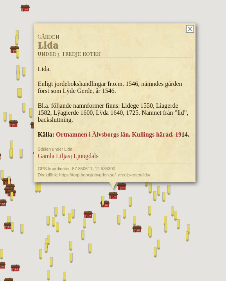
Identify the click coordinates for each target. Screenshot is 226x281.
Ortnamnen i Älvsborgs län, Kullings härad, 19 (118, 134)
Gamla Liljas (54, 156)
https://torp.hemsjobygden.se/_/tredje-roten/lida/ (104, 175)
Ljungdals (86, 156)
